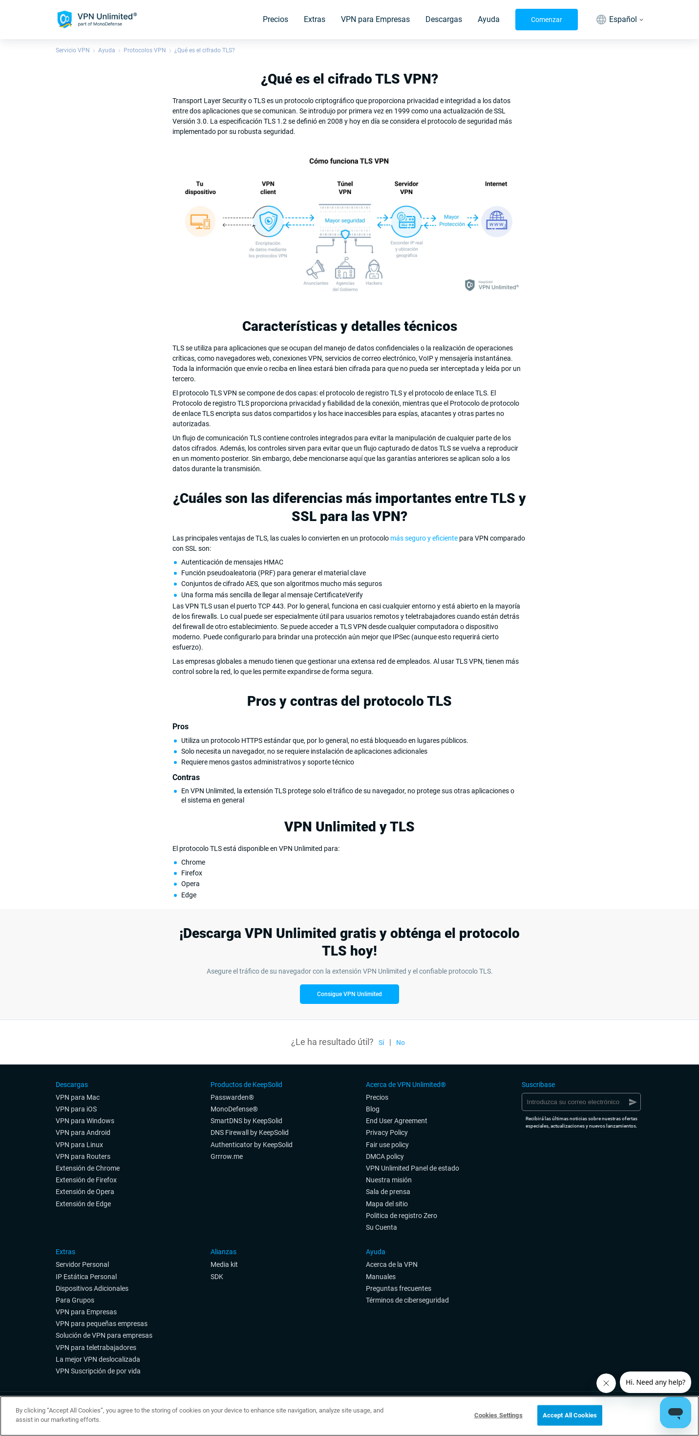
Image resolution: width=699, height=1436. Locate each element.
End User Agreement (396, 1121)
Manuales (381, 1277)
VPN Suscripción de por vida (98, 1371)
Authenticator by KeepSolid (252, 1145)
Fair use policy (387, 1145)
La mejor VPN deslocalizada (98, 1359)
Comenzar (546, 19)
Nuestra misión (389, 1180)
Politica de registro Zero (401, 1215)
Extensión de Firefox (86, 1180)
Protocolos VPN (145, 50)
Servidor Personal (82, 1264)
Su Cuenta (381, 1227)
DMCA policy (385, 1156)
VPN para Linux (79, 1145)
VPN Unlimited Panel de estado (412, 1168)
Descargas (443, 19)
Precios (275, 19)
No (400, 1042)
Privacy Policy (387, 1132)
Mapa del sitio (387, 1204)
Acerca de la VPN (392, 1264)
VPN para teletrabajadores (96, 1347)
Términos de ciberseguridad (407, 1300)
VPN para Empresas (375, 19)
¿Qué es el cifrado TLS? (204, 50)
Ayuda (489, 19)
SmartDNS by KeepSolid (246, 1121)
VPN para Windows (85, 1121)
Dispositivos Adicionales (92, 1288)
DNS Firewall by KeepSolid (250, 1132)
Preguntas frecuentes (398, 1288)
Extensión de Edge (83, 1204)
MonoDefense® (234, 1109)
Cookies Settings (498, 1415)
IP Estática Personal (86, 1277)
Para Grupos (75, 1300)
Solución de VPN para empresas (104, 1335)
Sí (381, 1042)
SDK (217, 1277)
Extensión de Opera (85, 1192)
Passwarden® (232, 1097)
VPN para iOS (76, 1109)
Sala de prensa (388, 1192)
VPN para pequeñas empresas (102, 1323)
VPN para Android (83, 1132)
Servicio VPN (73, 50)
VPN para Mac (78, 1097)
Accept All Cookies (570, 1415)
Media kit (224, 1264)
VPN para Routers (83, 1156)
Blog (373, 1109)
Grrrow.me (227, 1156)
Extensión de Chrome (88, 1168)
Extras (314, 19)
